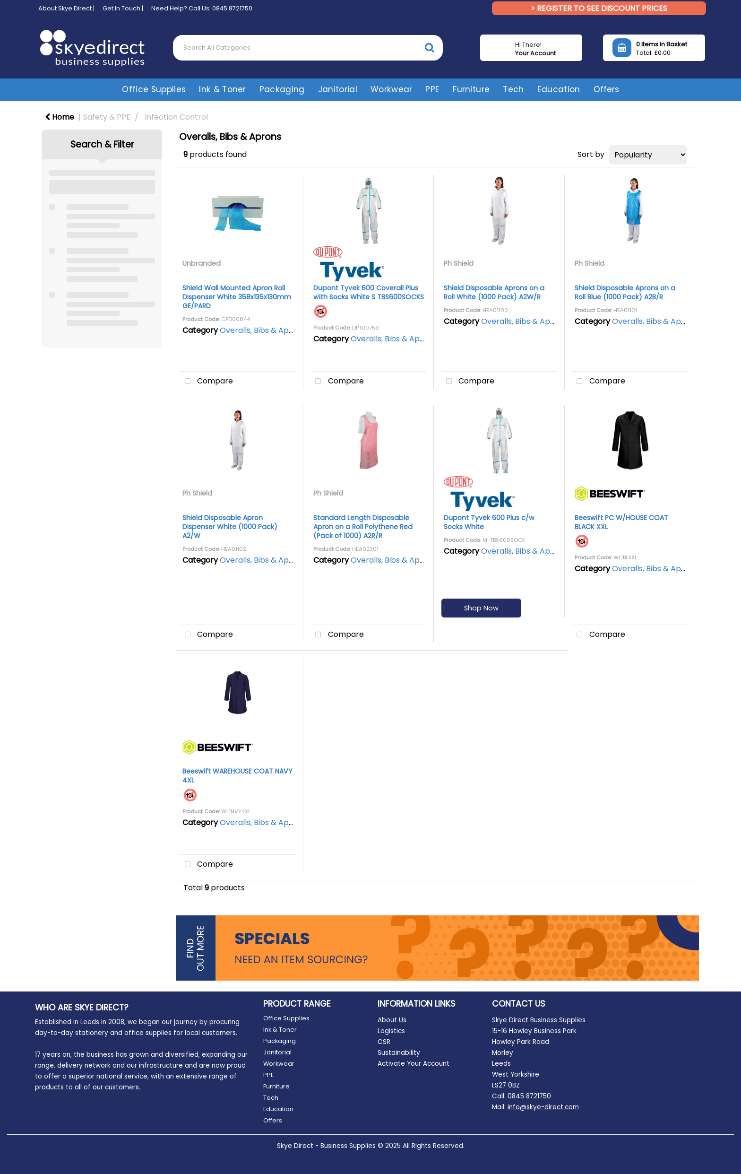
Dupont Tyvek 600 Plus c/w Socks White (489, 522)
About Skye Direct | (66, 8)
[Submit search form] (429, 47)
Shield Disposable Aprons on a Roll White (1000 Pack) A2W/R (494, 292)
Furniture (471, 89)
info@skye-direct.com (543, 1107)
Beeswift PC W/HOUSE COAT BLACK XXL (621, 522)
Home (59, 117)
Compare (206, 381)
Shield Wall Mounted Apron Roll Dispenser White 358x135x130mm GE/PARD (236, 297)
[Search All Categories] (308, 47)
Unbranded (201, 263)
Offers (606, 89)
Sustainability (399, 1052)
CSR (384, 1041)
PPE (432, 89)
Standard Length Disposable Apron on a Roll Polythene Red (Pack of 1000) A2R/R (363, 526)
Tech (513, 89)
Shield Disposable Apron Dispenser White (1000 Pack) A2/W (229, 526)
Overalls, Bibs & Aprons (262, 330)
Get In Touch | (123, 8)
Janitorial (337, 89)
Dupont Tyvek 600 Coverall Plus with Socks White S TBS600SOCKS (368, 292)
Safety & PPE (106, 117)
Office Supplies (154, 89)
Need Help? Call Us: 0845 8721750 (201, 8)
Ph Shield (459, 263)
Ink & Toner (222, 89)
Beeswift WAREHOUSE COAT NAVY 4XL (237, 775)
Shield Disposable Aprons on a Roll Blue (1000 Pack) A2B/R (625, 292)
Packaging (282, 89)
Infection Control (176, 117)
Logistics (391, 1030)
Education (558, 89)
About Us (392, 1020)
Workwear (391, 89)
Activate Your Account (413, 1063)
